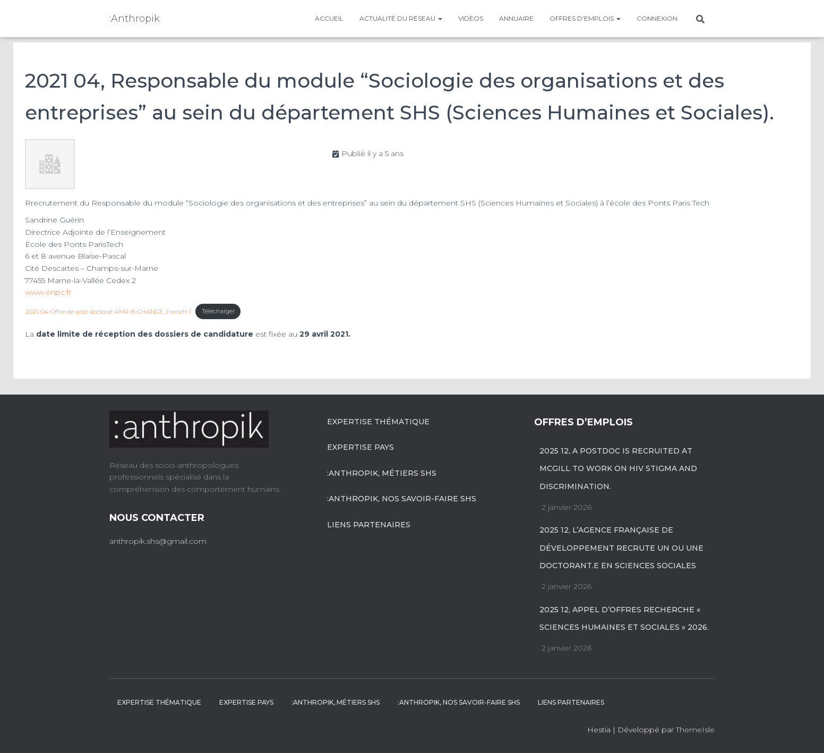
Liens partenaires (368, 524)
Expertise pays (360, 447)
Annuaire (516, 18)
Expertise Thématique (378, 421)
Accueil (329, 18)
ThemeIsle (695, 729)
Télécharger (218, 311)
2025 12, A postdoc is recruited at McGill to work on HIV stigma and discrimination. (618, 468)
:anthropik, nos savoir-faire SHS (401, 498)
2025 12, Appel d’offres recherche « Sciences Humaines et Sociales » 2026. (624, 618)
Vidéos (470, 18)
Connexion (657, 18)
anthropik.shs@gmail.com (158, 541)
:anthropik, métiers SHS (381, 473)
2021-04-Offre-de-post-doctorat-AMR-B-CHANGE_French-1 (108, 311)
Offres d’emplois (585, 18)
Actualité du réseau (400, 18)
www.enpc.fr (48, 292)
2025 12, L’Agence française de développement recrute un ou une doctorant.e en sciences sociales (621, 547)
